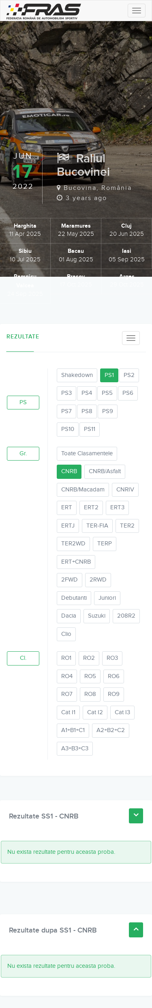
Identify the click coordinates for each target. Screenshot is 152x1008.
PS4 (86, 393)
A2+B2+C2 (110, 730)
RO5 (90, 676)
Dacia (68, 615)
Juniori (107, 597)
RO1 (66, 658)
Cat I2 (95, 712)
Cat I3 (122, 712)
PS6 (127, 393)
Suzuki (96, 615)
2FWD (69, 579)
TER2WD (73, 543)
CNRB (69, 471)
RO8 (90, 694)
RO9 (114, 694)
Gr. (23, 453)
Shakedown (77, 375)
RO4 (67, 676)
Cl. (23, 658)
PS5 (107, 393)
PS (23, 402)
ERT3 (117, 507)
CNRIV (125, 489)
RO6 (114, 676)
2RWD (98, 579)
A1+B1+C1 (73, 730)
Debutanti (74, 597)
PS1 (109, 375)
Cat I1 (68, 712)
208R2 (126, 615)
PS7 (66, 411)
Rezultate (20, 336)
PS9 (107, 411)
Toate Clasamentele (87, 453)
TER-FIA (97, 525)
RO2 (89, 658)
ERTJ (68, 525)
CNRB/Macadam (83, 489)
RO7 (67, 694)
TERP (104, 543)
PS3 (66, 393)
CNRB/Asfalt (105, 471)
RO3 (112, 658)
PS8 (86, 411)
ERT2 (91, 507)
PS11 (89, 429)
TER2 (127, 525)
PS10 (67, 429)
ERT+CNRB (76, 561)
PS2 (129, 375)
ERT (66, 507)
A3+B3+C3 (74, 748)
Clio (66, 634)
